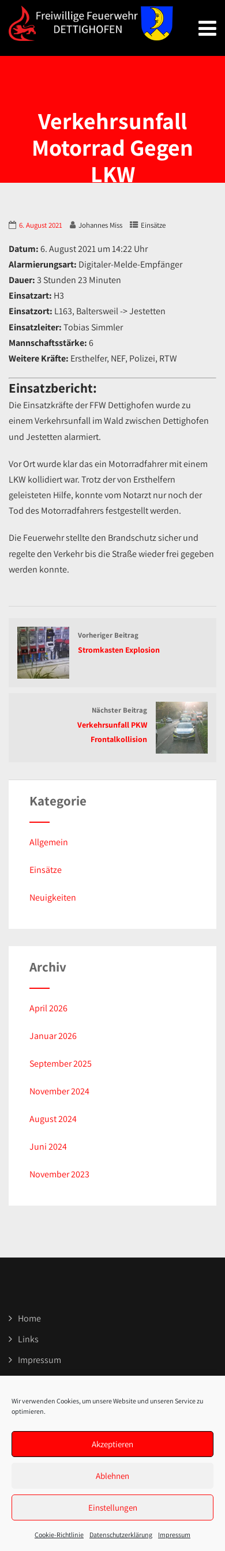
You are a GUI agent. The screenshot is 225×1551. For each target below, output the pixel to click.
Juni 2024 (48, 1146)
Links (28, 1339)
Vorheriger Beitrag (112, 643)
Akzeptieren (112, 1444)
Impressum (174, 1534)
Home (29, 1318)
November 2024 (59, 1091)
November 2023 (59, 1174)
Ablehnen (112, 1475)
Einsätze (153, 225)
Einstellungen (112, 1507)
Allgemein (48, 842)
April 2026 (48, 1008)
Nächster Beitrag (112, 725)
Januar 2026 (53, 1036)
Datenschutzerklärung (120, 1534)
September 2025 (60, 1063)
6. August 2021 (40, 225)
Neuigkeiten (52, 897)
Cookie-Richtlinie (59, 1534)
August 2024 (53, 1119)
